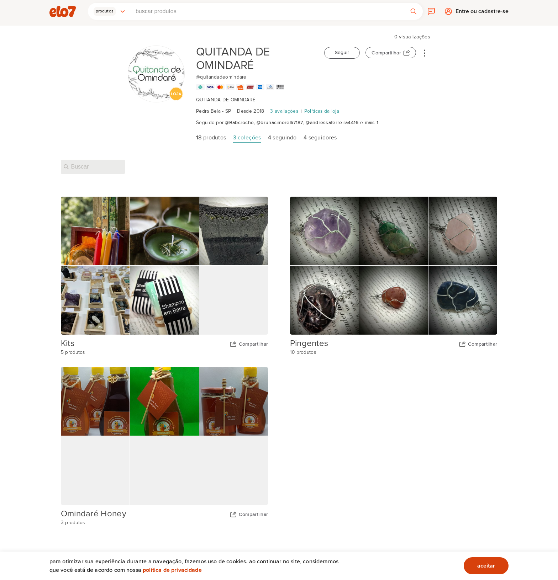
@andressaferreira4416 (332, 122)
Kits (67, 343)
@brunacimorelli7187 (280, 122)
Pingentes (309, 343)
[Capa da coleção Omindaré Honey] (164, 436)
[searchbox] (267, 11)
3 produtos (73, 522)
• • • (424, 52)
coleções (247, 137)
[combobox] (267, 11)
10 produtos (303, 352)
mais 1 (372, 122)
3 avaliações (284, 111)
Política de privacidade (172, 570)
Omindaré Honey (93, 514)
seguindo (282, 137)
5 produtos (73, 352)
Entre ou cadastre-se (482, 13)
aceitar (486, 566)
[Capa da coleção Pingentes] (394, 266)
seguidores (320, 137)
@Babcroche (239, 122)
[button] (109, 11)
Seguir (342, 52)
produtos (211, 137)
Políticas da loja (321, 111)
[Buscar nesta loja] (93, 167)
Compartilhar (386, 52)
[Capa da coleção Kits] (164, 266)
